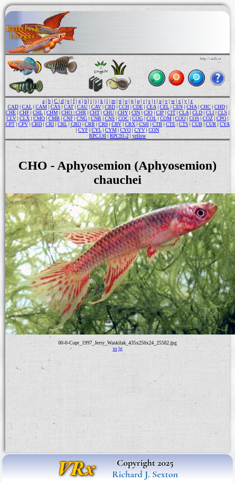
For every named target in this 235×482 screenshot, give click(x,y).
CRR (89, 124)
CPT (9, 124)
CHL (38, 112)
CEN (178, 107)
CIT (171, 112)
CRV (116, 124)
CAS (56, 107)
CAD (13, 107)
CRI (49, 124)
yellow (139, 136)
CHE (11, 112)
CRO (76, 124)
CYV (139, 130)
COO (180, 118)
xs (114, 348)
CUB (197, 124)
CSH (144, 124)
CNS (110, 118)
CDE (138, 107)
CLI (210, 112)
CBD (110, 107)
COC (123, 118)
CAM (41, 107)
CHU (108, 112)
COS (194, 118)
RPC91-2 (119, 136)
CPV (23, 124)
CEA (151, 107)
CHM (52, 112)
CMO (39, 118)
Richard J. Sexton (145, 474)
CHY (122, 112)
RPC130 (98, 136)
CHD (219, 107)
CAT (68, 107)
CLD (197, 112)
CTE (170, 124)
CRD (37, 124)
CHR (81, 112)
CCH (124, 107)
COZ (208, 118)
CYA (225, 124)
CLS (222, 112)
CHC (205, 107)
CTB (158, 124)
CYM (111, 130)
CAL (27, 107)
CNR (96, 118)
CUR (211, 124)
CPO (222, 118)
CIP (160, 112)
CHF (25, 112)
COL (151, 118)
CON (153, 130)
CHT (95, 112)
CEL (165, 107)
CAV (96, 107)
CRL (62, 124)
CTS (184, 124)
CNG (82, 118)
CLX (25, 118)
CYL (96, 130)
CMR (54, 118)
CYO (125, 130)
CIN (135, 112)
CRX (130, 124)
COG (137, 118)
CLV (11, 118)
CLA (184, 112)
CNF (68, 118)
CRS (103, 124)
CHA (191, 107)
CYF (83, 130)
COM (166, 118)
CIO (148, 112)
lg (120, 348)
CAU (82, 107)
